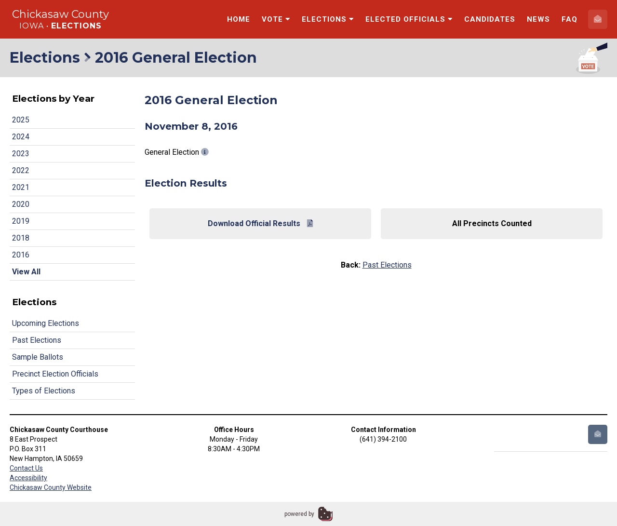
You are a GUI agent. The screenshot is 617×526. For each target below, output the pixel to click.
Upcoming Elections (45, 323)
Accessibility (28, 478)
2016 (20, 254)
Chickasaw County (60, 14)
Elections (328, 19)
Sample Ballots (37, 357)
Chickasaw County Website (51, 487)
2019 (20, 221)
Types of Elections (43, 390)
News (538, 19)
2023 (20, 153)
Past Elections (36, 340)
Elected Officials (409, 19)
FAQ (569, 19)
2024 (20, 136)
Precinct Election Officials (55, 373)
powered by (299, 514)
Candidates (489, 19)
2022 (20, 170)
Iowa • (60, 25)
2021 (20, 187)
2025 (20, 119)
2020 (20, 204)
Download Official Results (260, 223)
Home (238, 19)
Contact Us (26, 468)
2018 (20, 238)
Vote (276, 19)
